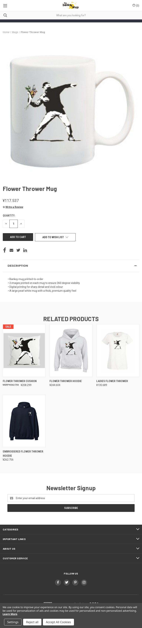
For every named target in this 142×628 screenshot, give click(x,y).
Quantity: (9, 215)
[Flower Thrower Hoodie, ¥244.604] (71, 350)
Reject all (32, 622)
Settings (12, 622)
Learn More (10, 614)
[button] (13, 207)
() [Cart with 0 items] (135, 5)
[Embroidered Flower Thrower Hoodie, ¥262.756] (24, 421)
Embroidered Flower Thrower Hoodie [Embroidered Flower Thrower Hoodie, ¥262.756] (23, 453)
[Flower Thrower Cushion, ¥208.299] (24, 350)
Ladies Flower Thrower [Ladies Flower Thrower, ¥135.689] (112, 381)
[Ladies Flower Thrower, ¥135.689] (117, 350)
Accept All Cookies (58, 622)
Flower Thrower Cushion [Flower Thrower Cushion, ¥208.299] (20, 381)
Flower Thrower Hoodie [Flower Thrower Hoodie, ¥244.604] (66, 381)
